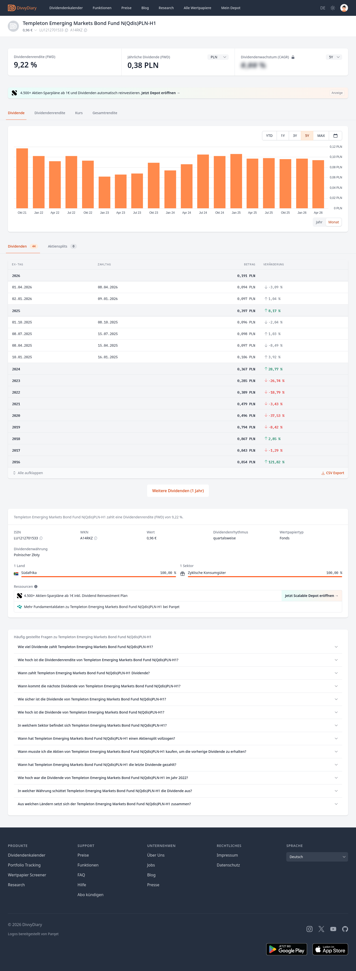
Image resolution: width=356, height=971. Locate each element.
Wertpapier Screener (27, 875)
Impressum (227, 855)
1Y (283, 135)
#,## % (253, 65)
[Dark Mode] (332, 7)
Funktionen (102, 7)
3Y (295, 135)
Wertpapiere (197, 7)
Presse (153, 884)
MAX (321, 135)
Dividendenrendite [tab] (49, 112)
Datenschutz (228, 865)
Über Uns (156, 855)
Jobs (151, 865)
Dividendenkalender (66, 7)
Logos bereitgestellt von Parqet (33, 933)
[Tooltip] (35, 587)
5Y (307, 135)
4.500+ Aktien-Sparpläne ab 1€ (76, 595)
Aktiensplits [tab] (62, 246)
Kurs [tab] (79, 112)
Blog (151, 875)
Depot (231, 7)
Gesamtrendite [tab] (104, 112)
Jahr (319, 222)
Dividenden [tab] (23, 246)
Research (16, 884)
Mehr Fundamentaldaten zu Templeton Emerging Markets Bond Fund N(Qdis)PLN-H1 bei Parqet (101, 606)
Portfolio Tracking (24, 865)
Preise (126, 7)
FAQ (81, 875)
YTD (269, 135)
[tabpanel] (178, 179)
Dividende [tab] (16, 112)
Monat (333, 222)
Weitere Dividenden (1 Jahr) (178, 490)
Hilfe (82, 884)
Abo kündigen (91, 894)
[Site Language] (322, 8)
